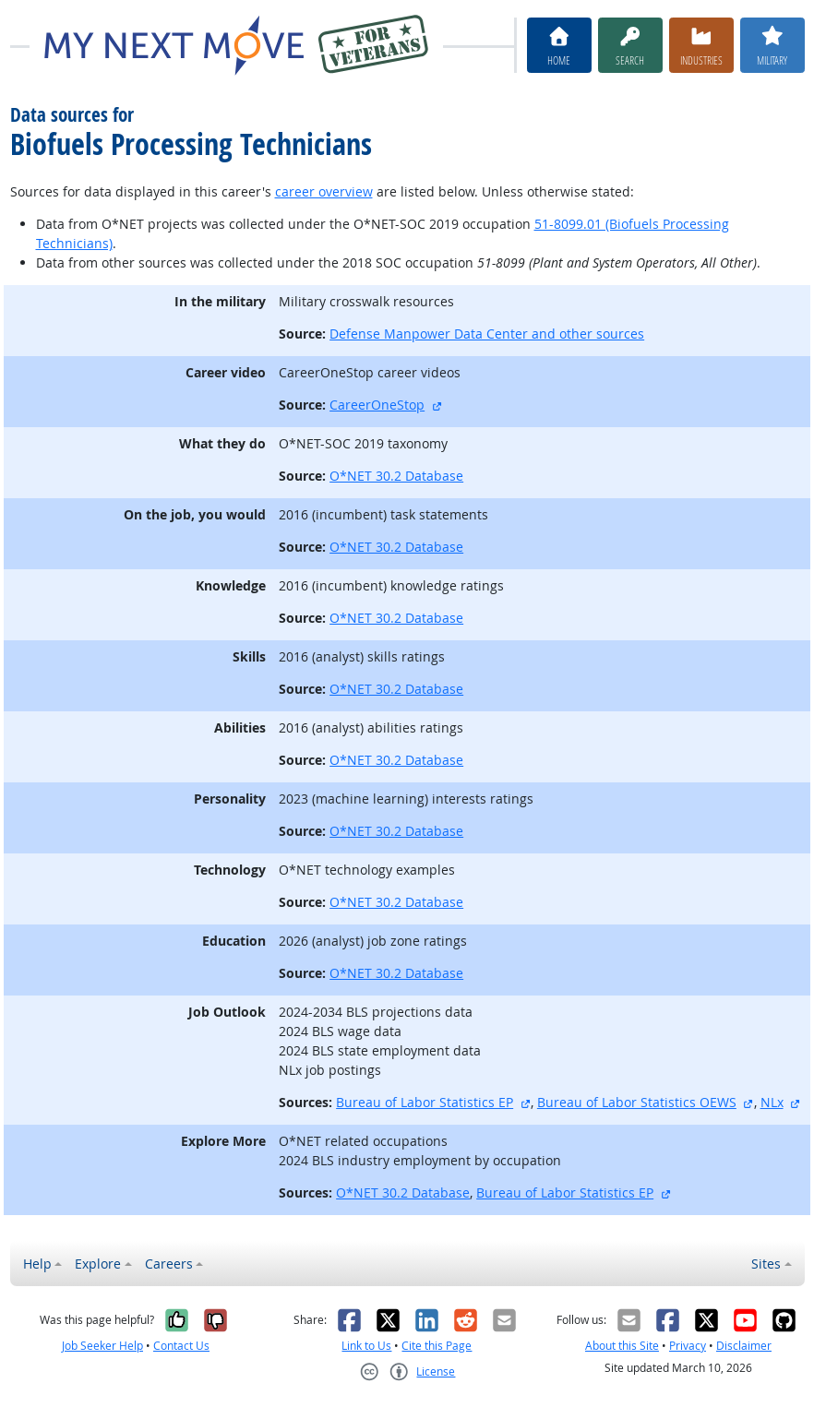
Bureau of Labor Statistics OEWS (636, 1102)
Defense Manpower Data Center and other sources (486, 333)
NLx (772, 1102)
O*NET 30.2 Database (396, 475)
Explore (98, 1263)
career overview (324, 191)
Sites (766, 1263)
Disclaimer (744, 1345)
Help (37, 1263)
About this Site (622, 1345)
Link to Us (366, 1345)
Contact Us (181, 1345)
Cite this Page (436, 1345)
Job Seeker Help (102, 1345)
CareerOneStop (377, 404)
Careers (169, 1263)
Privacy (687, 1345)
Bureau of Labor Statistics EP (424, 1102)
